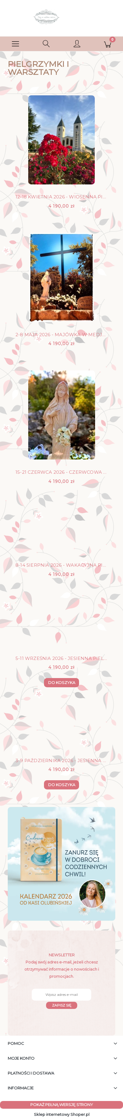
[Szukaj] (46, 44)
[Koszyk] (107, 44)
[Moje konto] (77, 45)
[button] (15, 44)
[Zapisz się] (61, 1005)
